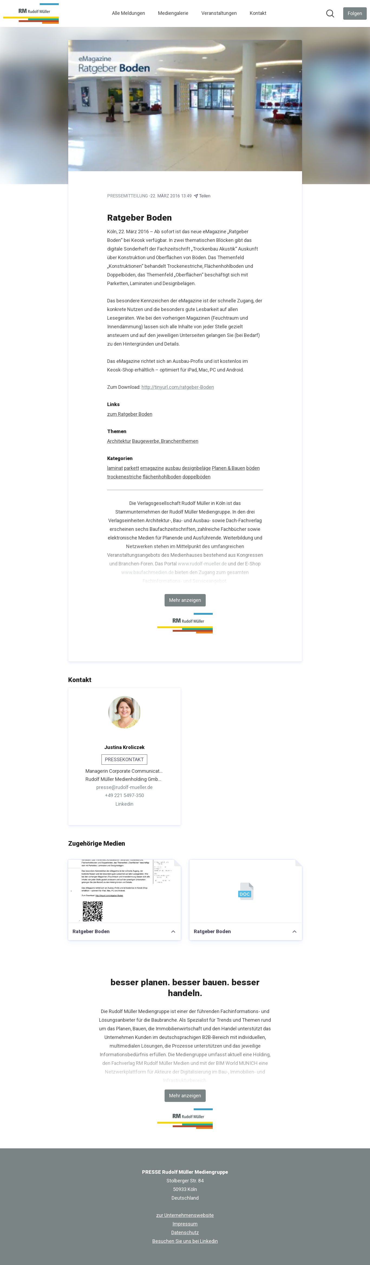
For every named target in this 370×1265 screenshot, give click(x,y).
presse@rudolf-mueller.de (124, 787)
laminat (115, 468)
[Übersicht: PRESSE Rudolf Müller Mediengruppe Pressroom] (31, 13)
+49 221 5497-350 (124, 795)
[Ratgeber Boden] (124, 891)
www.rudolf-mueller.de (202, 563)
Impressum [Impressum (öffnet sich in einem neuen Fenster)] (185, 1224)
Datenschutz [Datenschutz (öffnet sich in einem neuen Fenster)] (185, 1232)
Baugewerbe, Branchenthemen (165, 441)
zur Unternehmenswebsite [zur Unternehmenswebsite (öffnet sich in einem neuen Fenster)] (185, 1215)
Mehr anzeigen (185, 600)
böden (253, 468)
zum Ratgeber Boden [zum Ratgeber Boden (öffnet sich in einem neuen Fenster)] (129, 414)
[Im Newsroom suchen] (330, 13)
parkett (131, 468)
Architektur (119, 441)
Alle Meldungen (128, 13)
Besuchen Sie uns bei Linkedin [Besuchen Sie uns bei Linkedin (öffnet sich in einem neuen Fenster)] (185, 1241)
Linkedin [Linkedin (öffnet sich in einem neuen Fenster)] (124, 804)
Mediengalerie (173, 13)
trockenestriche (124, 477)
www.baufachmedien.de (147, 572)
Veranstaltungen (219, 13)
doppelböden (196, 477)
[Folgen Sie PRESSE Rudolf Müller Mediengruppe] (355, 13)
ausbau (173, 468)
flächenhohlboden (162, 477)
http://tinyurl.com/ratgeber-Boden (178, 387)
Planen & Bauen (228, 468)
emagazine (152, 468)
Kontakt (258, 13)
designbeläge (196, 468)
